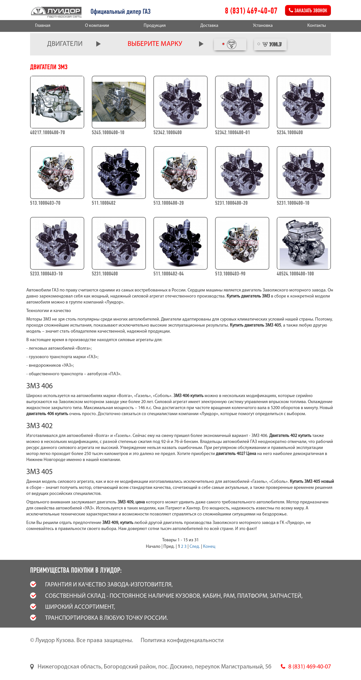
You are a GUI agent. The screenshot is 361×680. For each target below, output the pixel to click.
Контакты (316, 25)
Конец (209, 546)
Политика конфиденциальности (182, 641)
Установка (263, 25)
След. (195, 546)
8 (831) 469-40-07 (251, 11)
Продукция (155, 25)
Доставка (209, 25)
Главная (42, 25)
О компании (97, 25)
